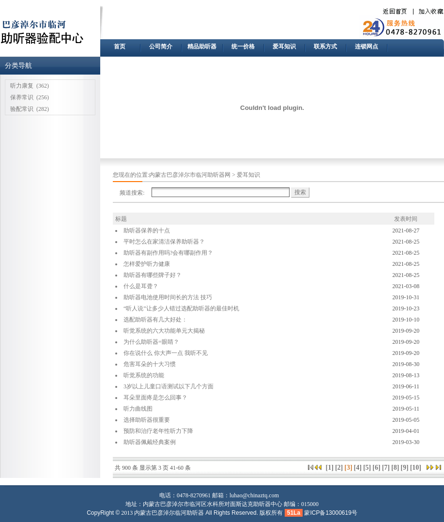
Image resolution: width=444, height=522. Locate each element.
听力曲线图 (138, 408)
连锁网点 (366, 46)
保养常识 (21, 97)
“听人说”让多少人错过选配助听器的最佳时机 (181, 308)
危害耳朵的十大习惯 (149, 364)
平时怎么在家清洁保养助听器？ (164, 241)
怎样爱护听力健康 (146, 264)
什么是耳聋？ (140, 286)
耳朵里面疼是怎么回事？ (155, 397)
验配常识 (21, 109)
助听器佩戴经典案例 (149, 442)
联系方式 (325, 46)
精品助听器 (201, 46)
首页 (119, 46)
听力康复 (21, 85)
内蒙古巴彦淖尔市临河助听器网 (189, 174)
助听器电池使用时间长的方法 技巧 (167, 297)
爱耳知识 (284, 46)
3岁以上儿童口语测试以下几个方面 (168, 386)
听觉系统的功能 (143, 375)
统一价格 (243, 46)
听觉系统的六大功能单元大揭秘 (164, 330)
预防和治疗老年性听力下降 (158, 431)
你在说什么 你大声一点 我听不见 (165, 353)
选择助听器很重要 (146, 419)
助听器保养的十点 (146, 230)
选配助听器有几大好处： (155, 319)
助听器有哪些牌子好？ (152, 275)
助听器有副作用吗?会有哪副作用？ (168, 252)
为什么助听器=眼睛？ (151, 341)
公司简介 (160, 46)
